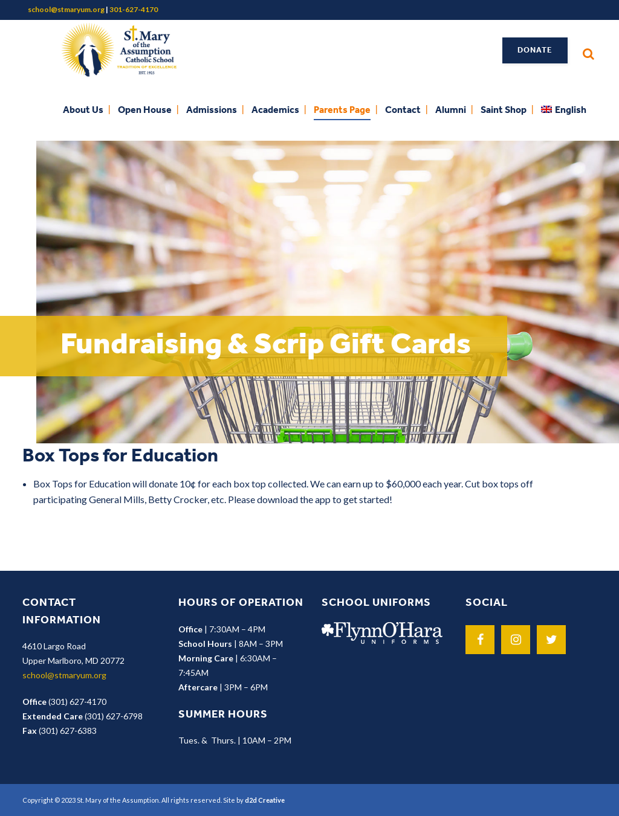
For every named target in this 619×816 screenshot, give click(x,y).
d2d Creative (265, 800)
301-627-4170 (133, 9)
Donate (535, 50)
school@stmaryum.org (66, 9)
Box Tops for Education (120, 456)
